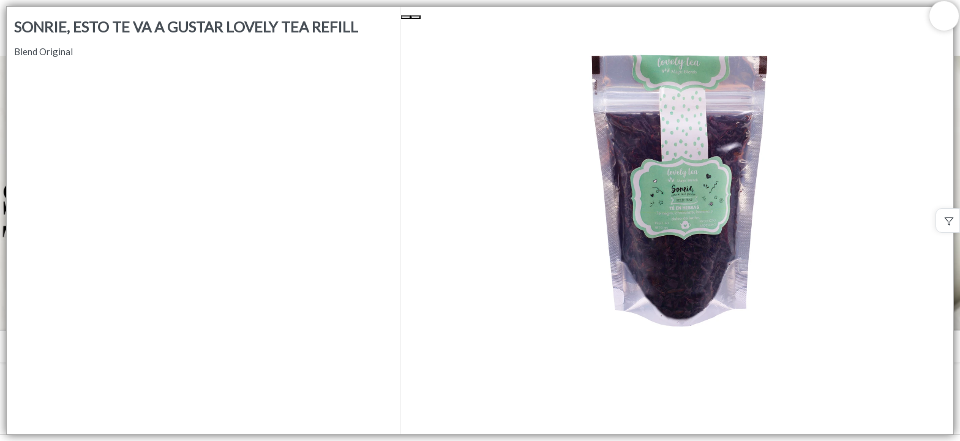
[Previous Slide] (406, 17)
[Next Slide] (416, 17)
